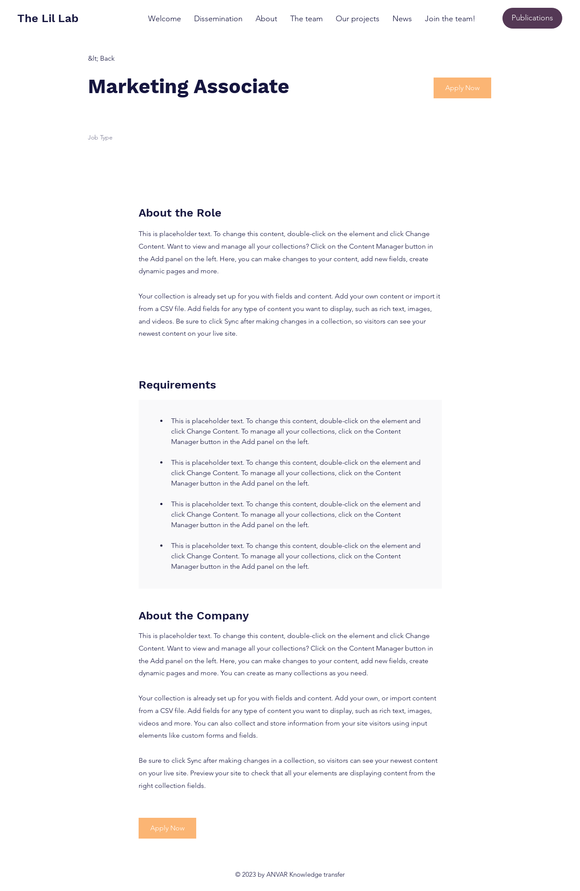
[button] (462, 88)
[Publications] (532, 18)
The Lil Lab (47, 18)
